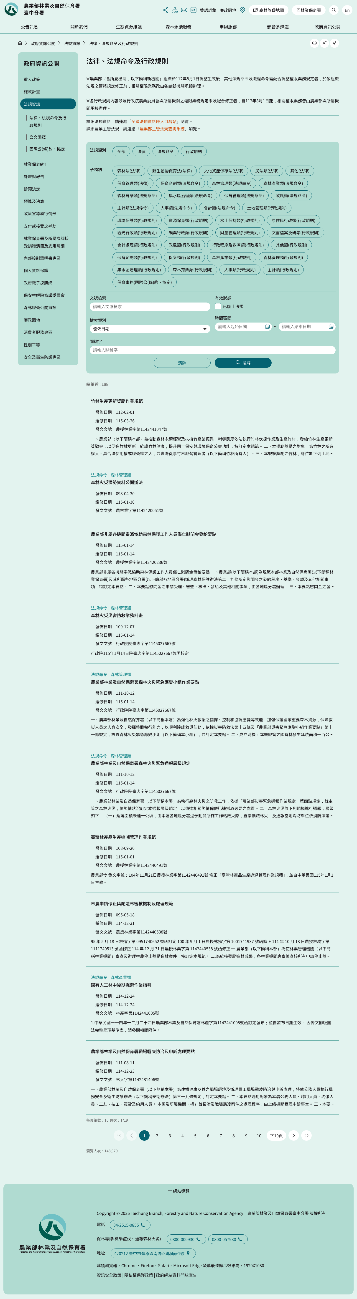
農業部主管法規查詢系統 (162, 128)
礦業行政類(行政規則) (188, 232)
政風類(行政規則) (184, 245)
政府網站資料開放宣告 (176, 1275)
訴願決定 (32, 189)
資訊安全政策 (109, 1275)
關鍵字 (96, 341)
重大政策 (32, 79)
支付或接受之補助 (40, 226)
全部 (121, 151)
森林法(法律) (128, 171)
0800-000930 (186, 1239)
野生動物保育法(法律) (172, 171)
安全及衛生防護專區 (42, 357)
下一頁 (293, 1135)
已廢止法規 (233, 306)
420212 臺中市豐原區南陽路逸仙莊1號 (153, 1253)
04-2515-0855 (130, 1225)
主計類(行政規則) (283, 269)
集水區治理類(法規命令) (190, 195)
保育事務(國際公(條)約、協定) (144, 282)
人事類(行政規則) (240, 269)
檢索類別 (98, 320)
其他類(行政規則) (291, 245)
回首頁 (42, 9)
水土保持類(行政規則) (240, 220)
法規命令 (165, 151)
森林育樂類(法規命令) (137, 195)
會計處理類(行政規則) (137, 245)
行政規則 (194, 151)
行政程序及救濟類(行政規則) (238, 245)
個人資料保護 (36, 270)
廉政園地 (228, 10)
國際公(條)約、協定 (47, 149)
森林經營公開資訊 (40, 307)
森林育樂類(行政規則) (192, 269)
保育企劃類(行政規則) (137, 257)
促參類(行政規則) (184, 257)
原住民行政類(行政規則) (293, 220)
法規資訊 (72, 43)
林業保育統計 (36, 164)
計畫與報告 (34, 176)
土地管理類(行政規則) (267, 208)
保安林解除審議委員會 (44, 295)
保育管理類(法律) (133, 183)
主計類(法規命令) (133, 208)
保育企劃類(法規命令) (180, 183)
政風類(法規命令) (291, 195)
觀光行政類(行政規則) (137, 232)
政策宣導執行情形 (40, 213)
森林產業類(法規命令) (283, 183)
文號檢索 (98, 298)
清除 (182, 363)
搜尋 (246, 363)
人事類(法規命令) (176, 208)
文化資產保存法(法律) (223, 171)
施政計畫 (32, 91)
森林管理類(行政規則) (283, 257)
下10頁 (276, 1135)
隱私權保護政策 (138, 1275)
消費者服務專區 (38, 332)
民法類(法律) (266, 171)
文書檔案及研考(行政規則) (295, 232)
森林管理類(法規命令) (232, 183)
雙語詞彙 (208, 10)
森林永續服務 (178, 26)
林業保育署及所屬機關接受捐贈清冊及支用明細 (46, 241)
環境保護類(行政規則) (137, 220)
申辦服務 (228, 26)
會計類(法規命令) (219, 208)
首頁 (20, 43)
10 (259, 1135)
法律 (141, 151)
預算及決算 (34, 201)
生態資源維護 (129, 26)
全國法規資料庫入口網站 (153, 121)
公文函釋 (37, 137)
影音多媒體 (278, 26)
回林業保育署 (308, 10)
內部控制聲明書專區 (42, 258)
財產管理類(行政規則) (240, 232)
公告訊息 (29, 26)
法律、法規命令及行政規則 (113, 43)
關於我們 (79, 26)
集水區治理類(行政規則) (139, 269)
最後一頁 (306, 1135)
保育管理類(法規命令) (244, 195)
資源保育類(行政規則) (188, 220)
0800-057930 (228, 1239)
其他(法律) (299, 171)
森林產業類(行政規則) (232, 257)
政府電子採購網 (38, 283)
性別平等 (32, 345)
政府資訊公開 (328, 26)
